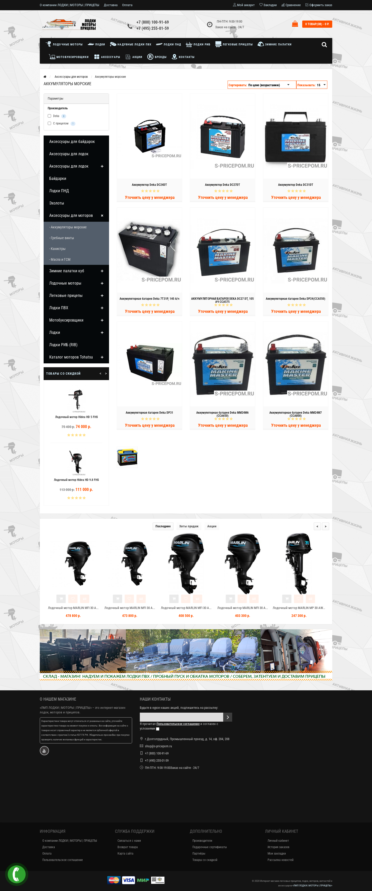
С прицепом (61, 124)
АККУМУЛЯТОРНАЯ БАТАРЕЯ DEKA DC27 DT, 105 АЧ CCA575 (222, 301)
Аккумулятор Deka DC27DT (222, 185)
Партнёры (198, 853)
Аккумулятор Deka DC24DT (149, 185)
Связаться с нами (129, 840)
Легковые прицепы (234, 44)
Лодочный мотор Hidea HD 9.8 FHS (80, 479)
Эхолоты (56, 203)
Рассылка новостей (280, 860)
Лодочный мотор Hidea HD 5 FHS (80, 417)
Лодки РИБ (198, 44)
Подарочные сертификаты (209, 847)
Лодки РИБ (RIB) (63, 344)
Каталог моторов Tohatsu (71, 357)
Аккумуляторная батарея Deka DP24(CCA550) (295, 299)
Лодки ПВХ (58, 307)
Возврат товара (128, 847)
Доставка (111, 5)
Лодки (96, 44)
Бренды (157, 56)
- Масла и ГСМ (60, 259)
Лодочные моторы (65, 44)
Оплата (127, 5)
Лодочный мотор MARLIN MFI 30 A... (73, 608)
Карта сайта (125, 853)
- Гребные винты (61, 238)
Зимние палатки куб (66, 270)
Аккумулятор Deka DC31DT (295, 185)
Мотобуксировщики (69, 56)
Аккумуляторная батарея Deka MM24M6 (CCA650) (222, 415)
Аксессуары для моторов (71, 215)
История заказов (278, 847)
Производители (202, 840)
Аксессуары (106, 56)
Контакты (182, 56)
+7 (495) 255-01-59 (152, 28)
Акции (134, 56)
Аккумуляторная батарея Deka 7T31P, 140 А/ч (149, 299)
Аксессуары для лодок (69, 153)
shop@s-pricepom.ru (158, 746)
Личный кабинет (278, 840)
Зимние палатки (274, 44)
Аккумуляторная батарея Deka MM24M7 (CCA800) (295, 415)
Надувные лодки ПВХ (130, 44)
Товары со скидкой (204, 860)
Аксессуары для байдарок (72, 141)
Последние (163, 526)
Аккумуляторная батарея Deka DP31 (149, 413)
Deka (57, 116)
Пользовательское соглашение (62, 860)
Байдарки (57, 178)
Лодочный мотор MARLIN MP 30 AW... (299, 608)
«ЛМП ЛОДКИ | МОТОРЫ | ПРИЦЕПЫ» (66, 708)
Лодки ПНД (168, 44)
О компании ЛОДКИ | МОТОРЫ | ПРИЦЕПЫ (69, 5)
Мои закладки (277, 853)
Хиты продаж (189, 526)
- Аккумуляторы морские (68, 227)
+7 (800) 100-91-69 (152, 22)
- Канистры (57, 249)
